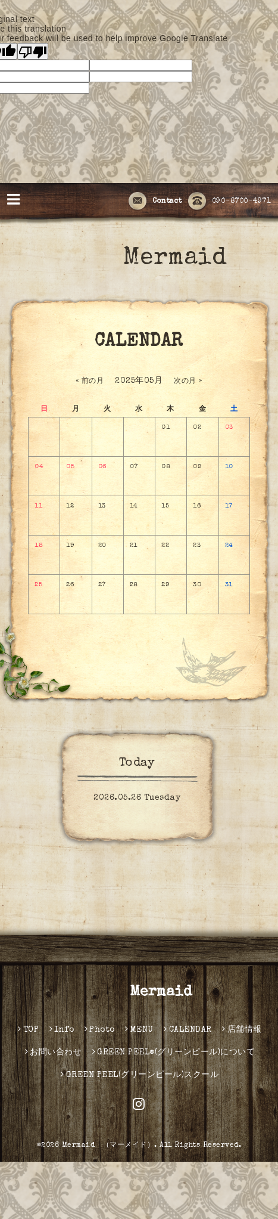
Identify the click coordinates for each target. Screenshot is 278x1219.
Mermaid (151, 259)
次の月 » (188, 381)
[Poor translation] (32, 51)
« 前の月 (90, 381)
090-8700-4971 (229, 201)
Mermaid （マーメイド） (108, 1145)
